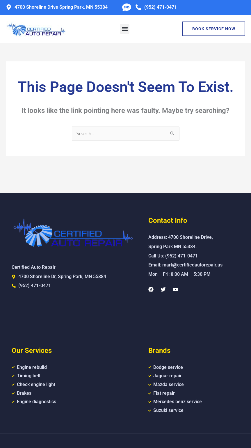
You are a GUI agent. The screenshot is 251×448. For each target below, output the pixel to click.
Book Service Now (213, 28)
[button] (124, 29)
